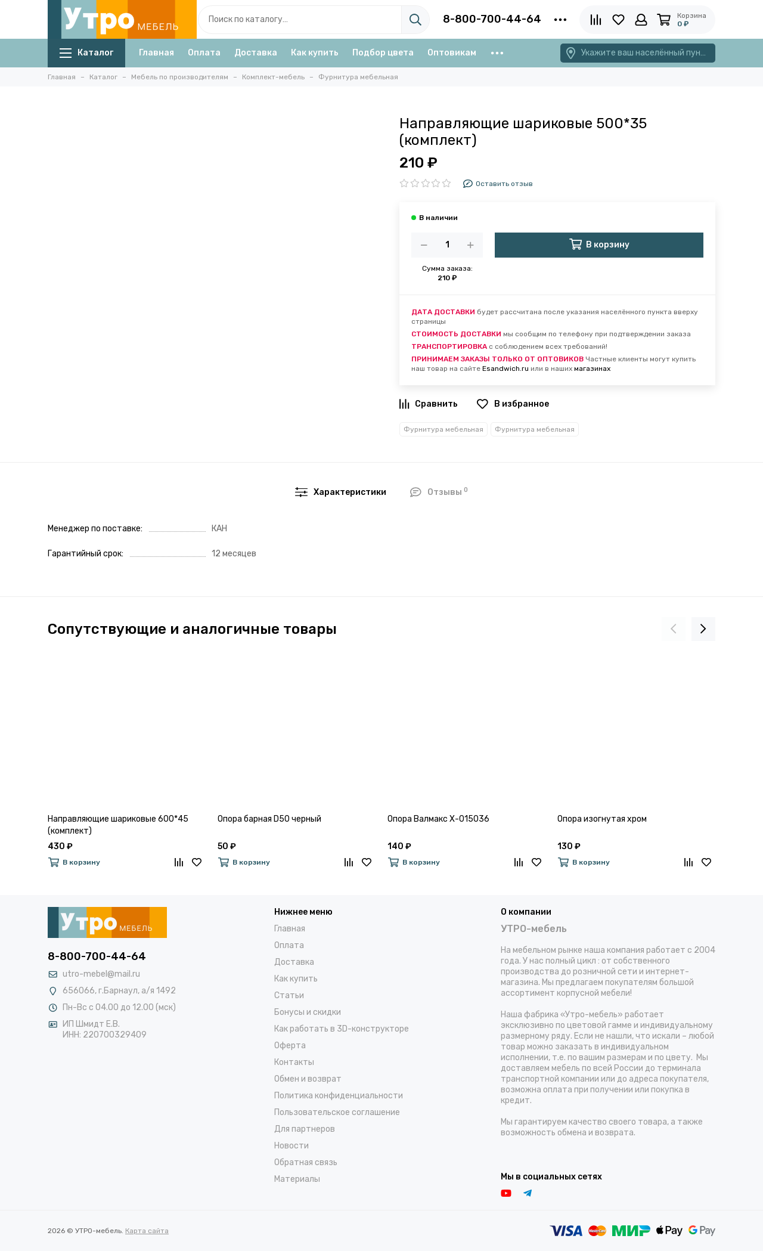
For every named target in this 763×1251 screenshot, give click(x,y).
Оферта (290, 1046)
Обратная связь (305, 1162)
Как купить (315, 53)
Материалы (297, 1179)
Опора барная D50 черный (269, 819)
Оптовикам (451, 53)
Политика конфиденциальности (338, 1096)
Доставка (255, 53)
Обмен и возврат (308, 1079)
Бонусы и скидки (307, 1012)
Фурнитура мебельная (443, 429)
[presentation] (674, 629)
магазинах (592, 368)
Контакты (294, 1062)
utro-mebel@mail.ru (101, 974)
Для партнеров (304, 1129)
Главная (156, 53)
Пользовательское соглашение (337, 1112)
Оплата (204, 53)
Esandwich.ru (505, 368)
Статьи (289, 995)
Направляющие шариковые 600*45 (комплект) (118, 825)
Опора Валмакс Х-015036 (438, 819)
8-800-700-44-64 (492, 19)
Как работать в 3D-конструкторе (341, 1029)
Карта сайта (147, 1231)
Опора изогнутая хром (602, 819)
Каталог (86, 53)
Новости (291, 1146)
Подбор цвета (383, 53)
